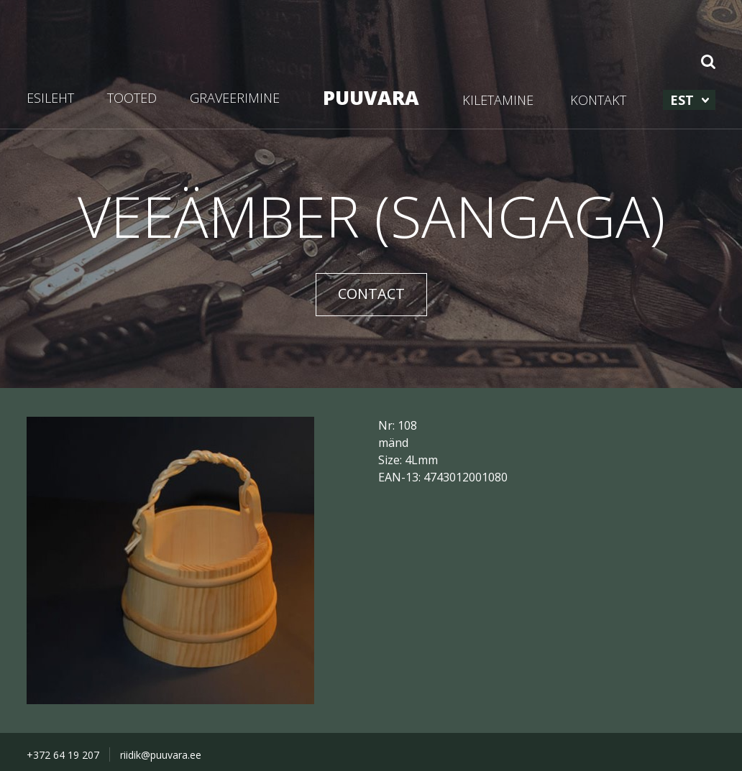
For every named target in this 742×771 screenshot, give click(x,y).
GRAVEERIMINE (235, 97)
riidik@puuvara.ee (160, 755)
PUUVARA (371, 97)
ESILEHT (50, 97)
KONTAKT (598, 100)
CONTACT (371, 293)
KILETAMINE (497, 100)
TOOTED (132, 97)
